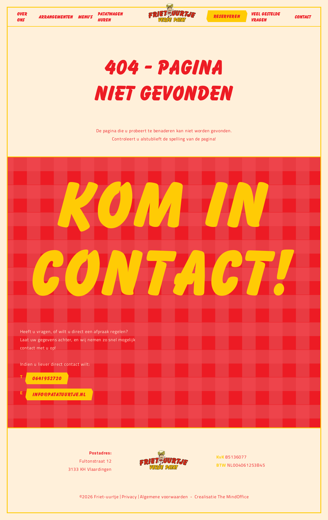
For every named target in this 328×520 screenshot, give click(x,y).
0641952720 (47, 378)
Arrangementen (56, 16)
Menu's (85, 16)
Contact (303, 16)
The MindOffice (233, 497)
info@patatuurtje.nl (59, 394)
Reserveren (227, 16)
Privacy (129, 497)
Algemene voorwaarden (164, 497)
